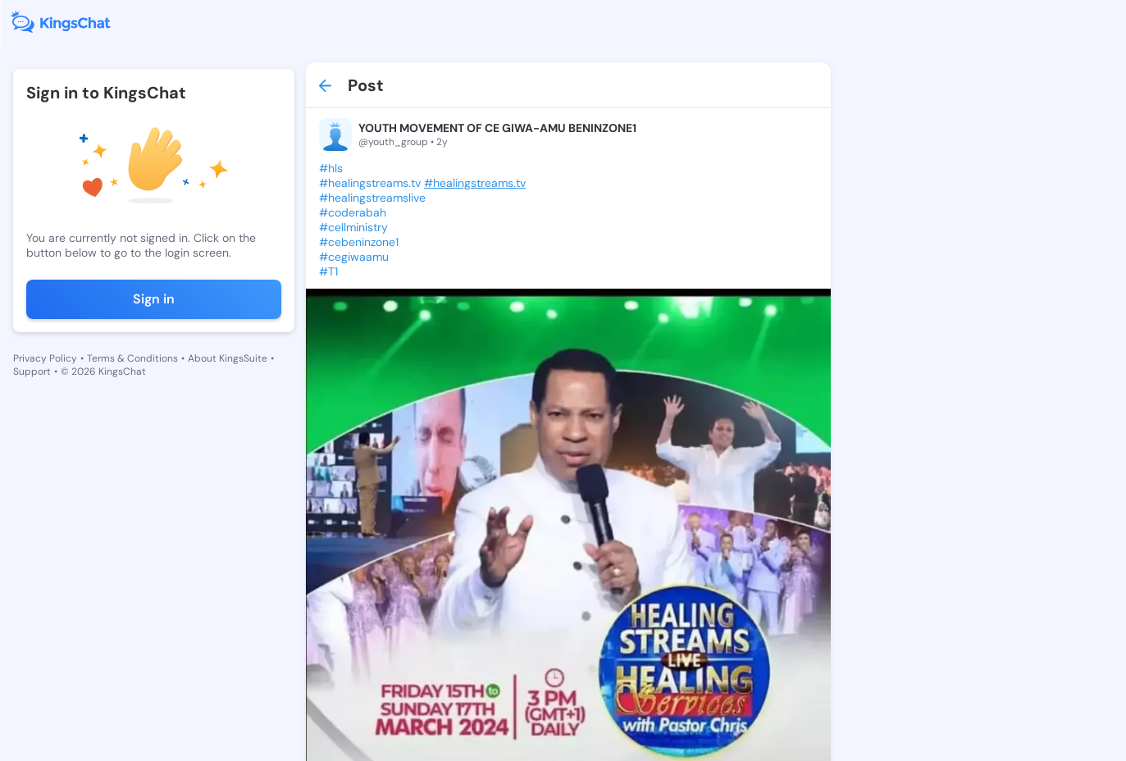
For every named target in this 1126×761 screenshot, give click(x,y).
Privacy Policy (45, 358)
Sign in (154, 299)
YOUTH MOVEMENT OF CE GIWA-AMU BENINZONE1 (497, 128)
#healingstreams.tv (475, 182)
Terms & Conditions (132, 358)
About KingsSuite (227, 358)
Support (32, 371)
